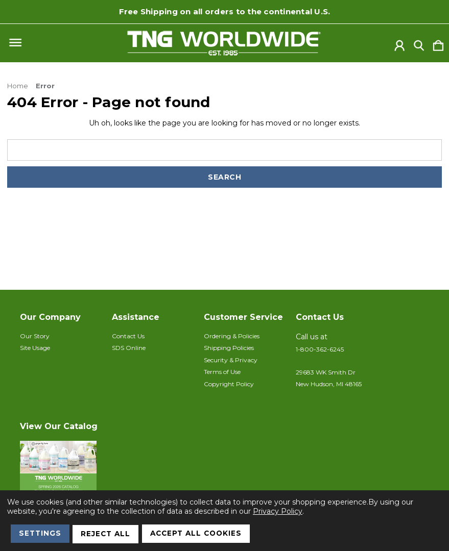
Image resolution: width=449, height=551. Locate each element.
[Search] (419, 43)
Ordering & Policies (231, 336)
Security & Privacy (230, 360)
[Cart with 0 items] (438, 43)
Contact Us (128, 336)
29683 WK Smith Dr (326, 372)
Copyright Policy (229, 384)
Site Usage (35, 348)
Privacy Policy (277, 512)
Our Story (35, 336)
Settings (41, 534)
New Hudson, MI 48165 (329, 384)
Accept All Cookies (202, 534)
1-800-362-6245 (320, 349)
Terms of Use (222, 371)
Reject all (108, 534)
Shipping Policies (229, 348)
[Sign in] (399, 43)
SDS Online (129, 348)
